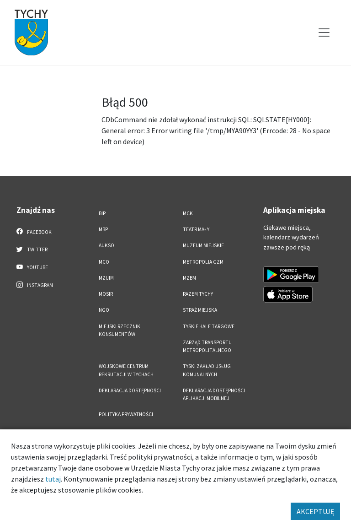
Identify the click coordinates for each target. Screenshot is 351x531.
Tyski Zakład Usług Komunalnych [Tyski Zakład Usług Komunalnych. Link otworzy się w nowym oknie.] (207, 370)
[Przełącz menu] (324, 32)
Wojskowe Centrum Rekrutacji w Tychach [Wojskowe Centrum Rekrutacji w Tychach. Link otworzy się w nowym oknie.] (126, 370)
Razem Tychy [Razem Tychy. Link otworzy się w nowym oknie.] (198, 294)
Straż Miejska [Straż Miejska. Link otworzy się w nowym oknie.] (200, 310)
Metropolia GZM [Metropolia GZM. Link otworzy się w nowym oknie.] (203, 262)
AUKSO (106, 245)
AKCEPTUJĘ (315, 511)
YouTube (32, 267)
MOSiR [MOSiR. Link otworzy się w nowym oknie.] (106, 294)
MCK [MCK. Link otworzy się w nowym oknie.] (188, 213)
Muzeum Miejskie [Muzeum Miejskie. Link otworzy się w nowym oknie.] (203, 245)
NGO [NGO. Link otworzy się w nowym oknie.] (104, 310)
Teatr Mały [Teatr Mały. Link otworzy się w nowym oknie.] (196, 229)
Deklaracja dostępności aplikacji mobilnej (214, 394)
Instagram (34, 285)
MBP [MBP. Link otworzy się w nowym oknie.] (103, 229)
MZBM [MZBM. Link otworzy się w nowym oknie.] (189, 278)
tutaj (53, 478)
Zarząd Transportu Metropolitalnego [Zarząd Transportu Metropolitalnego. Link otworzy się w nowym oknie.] (207, 346)
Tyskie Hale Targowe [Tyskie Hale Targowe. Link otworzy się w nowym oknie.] (208, 326)
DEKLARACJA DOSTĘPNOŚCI (130, 390)
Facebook (34, 232)
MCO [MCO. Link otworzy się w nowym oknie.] (104, 262)
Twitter (32, 249)
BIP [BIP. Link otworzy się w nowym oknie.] (102, 213)
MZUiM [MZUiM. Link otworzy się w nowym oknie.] (106, 278)
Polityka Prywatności (126, 414)
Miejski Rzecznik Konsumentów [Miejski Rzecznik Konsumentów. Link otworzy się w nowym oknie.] (119, 330)
